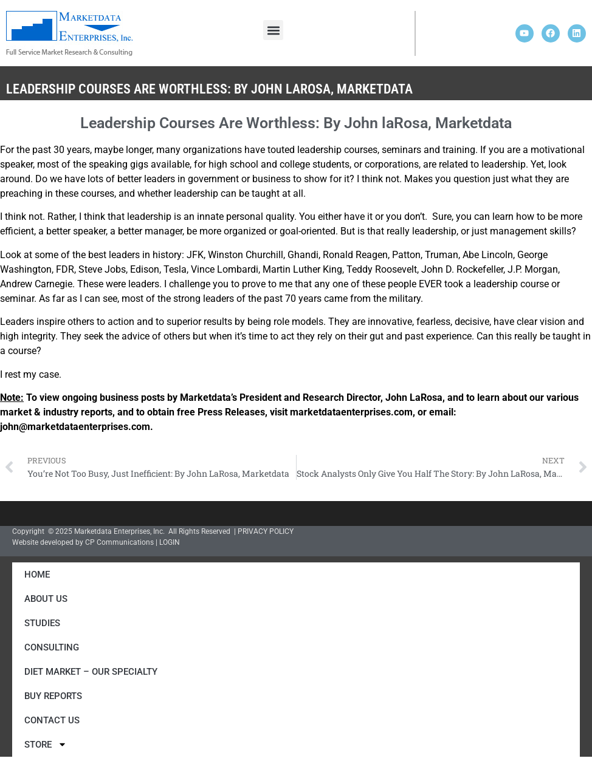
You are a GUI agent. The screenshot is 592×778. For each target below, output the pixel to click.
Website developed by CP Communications (83, 542)
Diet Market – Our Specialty (90, 671)
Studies (42, 623)
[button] (273, 30)
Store (45, 744)
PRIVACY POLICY (266, 531)
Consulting (51, 647)
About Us (45, 598)
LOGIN (169, 542)
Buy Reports (53, 696)
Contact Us (52, 720)
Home (37, 574)
